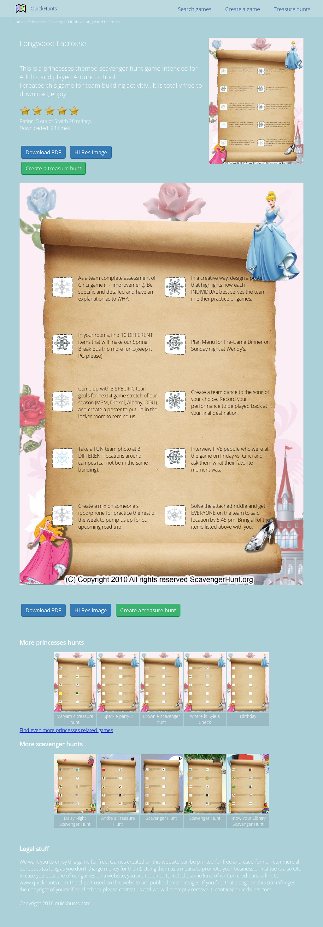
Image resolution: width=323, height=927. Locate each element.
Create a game (242, 9)
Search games (194, 9)
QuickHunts (44, 8)
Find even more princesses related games (66, 730)
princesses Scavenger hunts (53, 22)
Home (18, 22)
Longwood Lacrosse (101, 22)
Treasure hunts (292, 9)
